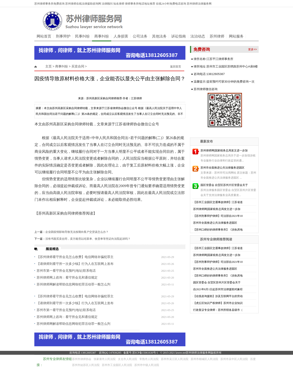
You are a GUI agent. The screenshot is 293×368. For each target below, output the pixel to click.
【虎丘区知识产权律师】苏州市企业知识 (218, 303)
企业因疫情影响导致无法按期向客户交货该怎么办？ (77, 232)
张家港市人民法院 (105, 359)
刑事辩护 (63, 36)
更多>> (252, 49)
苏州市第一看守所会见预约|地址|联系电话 (66, 270)
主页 (48, 66)
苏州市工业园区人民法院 (117, 365)
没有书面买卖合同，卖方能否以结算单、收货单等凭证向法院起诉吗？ (87, 238)
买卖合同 (77, 66)
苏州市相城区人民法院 (204, 359)
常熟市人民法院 (149, 359)
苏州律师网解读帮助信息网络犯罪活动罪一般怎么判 (73, 284)
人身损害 (121, 36)
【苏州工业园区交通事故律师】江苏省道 (218, 202)
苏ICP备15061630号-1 (145, 352)
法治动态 (197, 36)
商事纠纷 (101, 36)
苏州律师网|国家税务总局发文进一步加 (224, 150)
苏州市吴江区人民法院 (174, 359)
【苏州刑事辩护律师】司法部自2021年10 (218, 216)
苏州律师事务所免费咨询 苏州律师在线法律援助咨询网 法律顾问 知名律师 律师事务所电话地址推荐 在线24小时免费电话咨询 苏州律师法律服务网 (123, 3)
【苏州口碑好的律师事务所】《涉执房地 (218, 229)
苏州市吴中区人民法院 (234, 359)
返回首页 (175, 66)
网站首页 (44, 36)
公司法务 (140, 36)
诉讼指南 (178, 36)
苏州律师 (217, 36)
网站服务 (236, 36)
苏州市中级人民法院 (146, 365)
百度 (253, 359)
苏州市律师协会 (81, 359)
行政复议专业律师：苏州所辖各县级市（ (218, 310)
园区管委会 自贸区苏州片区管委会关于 (224, 185)
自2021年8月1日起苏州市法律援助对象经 (218, 289)
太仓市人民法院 (127, 359)
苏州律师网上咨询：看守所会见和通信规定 (67, 277)
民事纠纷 (82, 36)
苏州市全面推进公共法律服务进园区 (222, 167)
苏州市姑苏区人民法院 (86, 365)
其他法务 (159, 36)
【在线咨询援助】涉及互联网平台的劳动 (218, 296)
